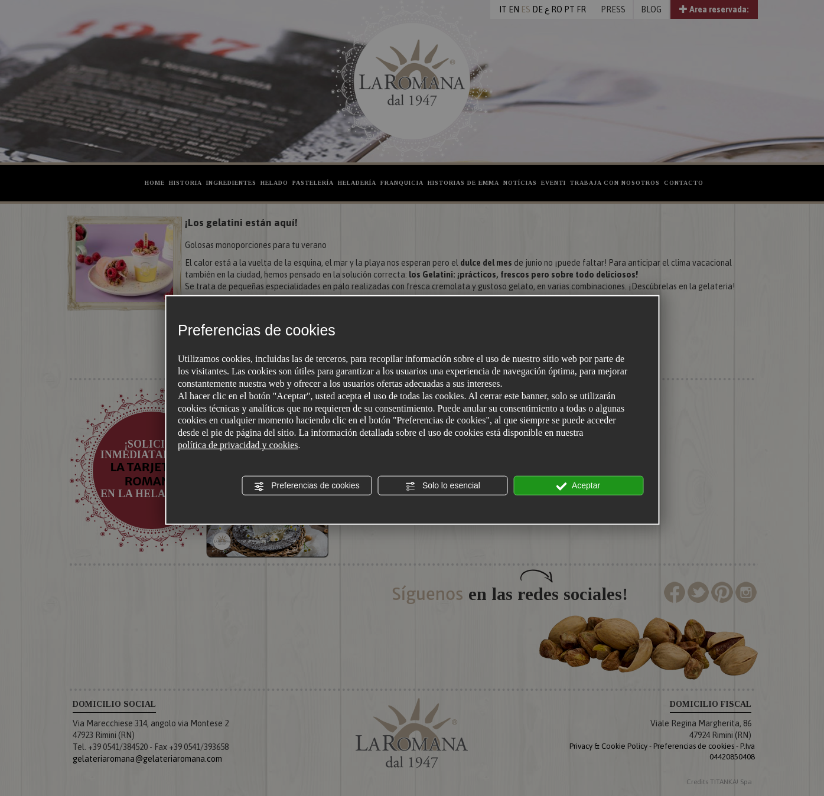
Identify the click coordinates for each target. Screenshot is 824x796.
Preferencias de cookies (306, 486)
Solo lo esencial (442, 486)
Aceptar (578, 486)
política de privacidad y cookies (238, 445)
